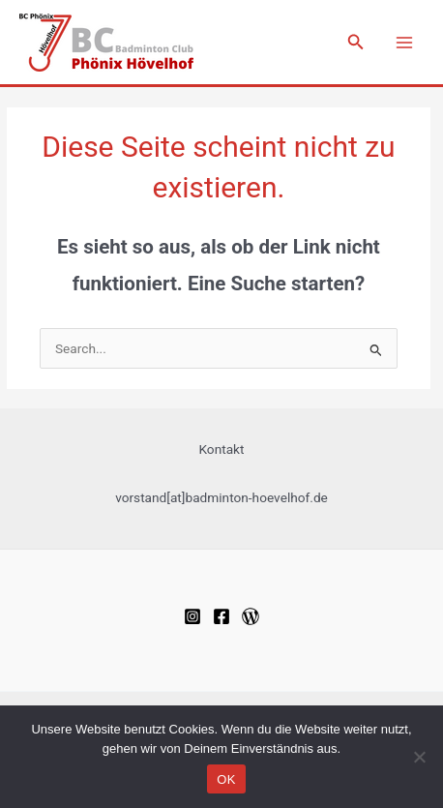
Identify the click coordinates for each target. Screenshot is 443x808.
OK (226, 779)
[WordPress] (250, 616)
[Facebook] (221, 616)
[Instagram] (192, 616)
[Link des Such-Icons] (356, 42)
